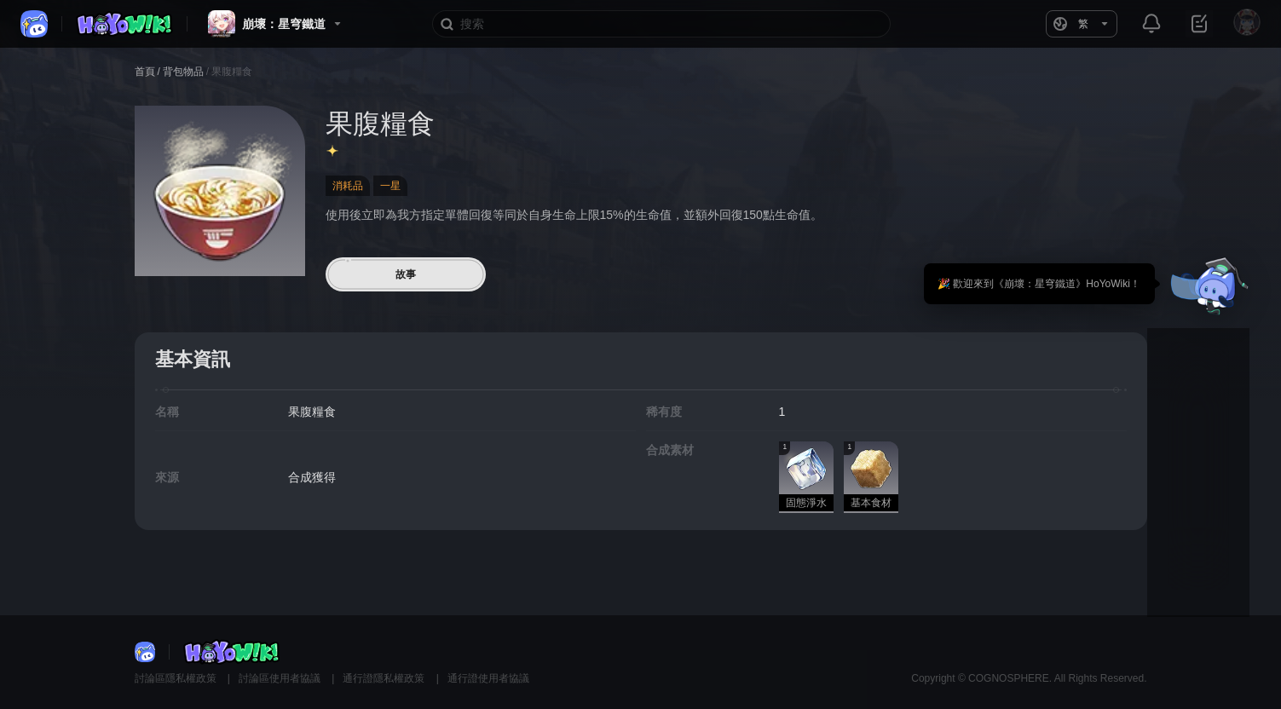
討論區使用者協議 (281, 678)
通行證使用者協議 (488, 678)
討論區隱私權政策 (177, 678)
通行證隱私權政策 (385, 678)
